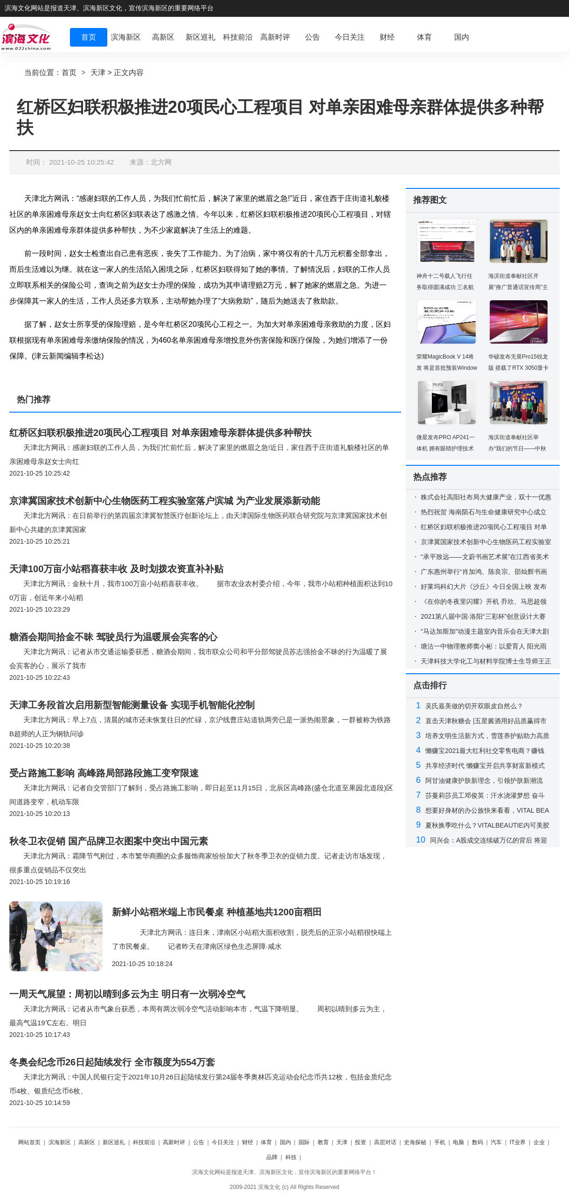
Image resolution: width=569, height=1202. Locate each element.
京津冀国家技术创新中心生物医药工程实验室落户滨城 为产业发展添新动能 (164, 501)
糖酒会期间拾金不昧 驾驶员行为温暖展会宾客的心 (113, 637)
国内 (285, 1142)
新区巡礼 (114, 1142)
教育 (323, 1142)
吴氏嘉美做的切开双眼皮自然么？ (474, 706)
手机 (439, 1142)
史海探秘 (415, 1142)
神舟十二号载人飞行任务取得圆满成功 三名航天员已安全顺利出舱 (445, 287)
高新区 (86, 1142)
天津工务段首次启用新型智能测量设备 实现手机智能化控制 (132, 705)
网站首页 (29, 1142)
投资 (360, 1142)
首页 (69, 72)
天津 (97, 72)
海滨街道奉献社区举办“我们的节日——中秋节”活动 (517, 448)
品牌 (272, 1157)
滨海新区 (60, 1142)
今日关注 (223, 1142)
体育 (266, 1142)
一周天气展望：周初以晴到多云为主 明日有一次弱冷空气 (127, 994)
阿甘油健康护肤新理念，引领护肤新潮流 (484, 780)
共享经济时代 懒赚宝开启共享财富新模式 (485, 765)
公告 (198, 1142)
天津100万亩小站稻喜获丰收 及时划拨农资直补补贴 (116, 569)
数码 (477, 1142)
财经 (247, 1142)
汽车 (496, 1142)
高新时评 (174, 1142)
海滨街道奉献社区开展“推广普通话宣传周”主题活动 (518, 287)
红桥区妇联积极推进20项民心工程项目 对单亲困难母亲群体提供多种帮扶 (160, 433)
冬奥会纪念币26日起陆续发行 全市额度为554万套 (112, 1062)
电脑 (458, 1142)
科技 (291, 1157)
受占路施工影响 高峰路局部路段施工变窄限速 (104, 773)
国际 (304, 1142)
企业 (539, 1142)
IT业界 (518, 1142)
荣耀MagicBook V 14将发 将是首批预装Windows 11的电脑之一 (446, 367)
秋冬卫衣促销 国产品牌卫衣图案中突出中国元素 (108, 841)
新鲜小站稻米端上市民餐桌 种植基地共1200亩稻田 (217, 912)
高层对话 (385, 1142)
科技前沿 (144, 1142)
